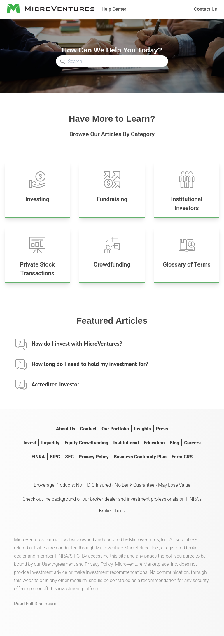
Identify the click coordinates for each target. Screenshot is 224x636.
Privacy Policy (94, 457)
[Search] (112, 61)
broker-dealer (103, 499)
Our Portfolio (115, 429)
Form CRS (182, 457)
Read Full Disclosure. (36, 604)
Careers (192, 443)
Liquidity (50, 443)
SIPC (55, 457)
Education (154, 443)
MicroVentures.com (34, 539)
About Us (65, 429)
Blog (174, 443)
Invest (29, 443)
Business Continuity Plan (140, 457)
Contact (88, 429)
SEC (69, 457)
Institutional (126, 443)
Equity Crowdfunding (86, 443)
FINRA (38, 457)
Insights (142, 429)
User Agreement (58, 564)
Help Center (114, 9)
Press (162, 429)
